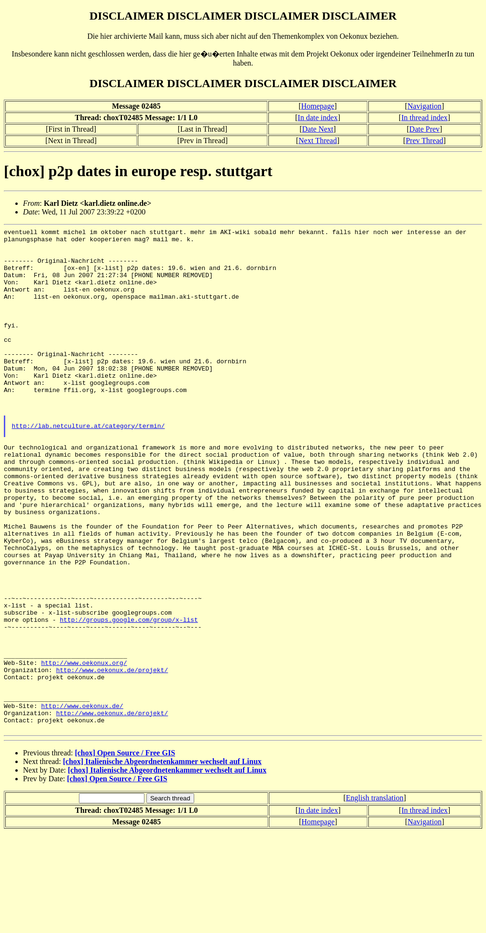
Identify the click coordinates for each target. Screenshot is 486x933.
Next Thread (317, 140)
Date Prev (424, 129)
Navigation (425, 106)
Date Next (317, 129)
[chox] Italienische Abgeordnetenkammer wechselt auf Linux (162, 862)
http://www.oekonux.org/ (84, 750)
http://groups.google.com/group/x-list (129, 698)
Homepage (317, 106)
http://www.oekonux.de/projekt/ (112, 758)
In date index (318, 117)
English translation (374, 898)
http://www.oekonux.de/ (82, 802)
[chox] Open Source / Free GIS (125, 853)
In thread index (424, 117)
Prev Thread (424, 140)
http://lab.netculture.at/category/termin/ (88, 465)
